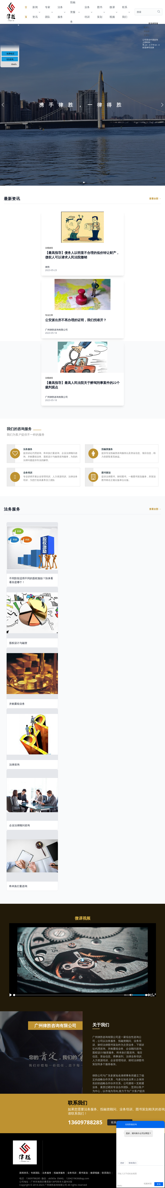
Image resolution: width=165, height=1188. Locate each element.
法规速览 (49, 247)
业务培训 (88, 12)
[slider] (70, 995)
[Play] (10, 994)
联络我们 (132, 1163)
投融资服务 (74, 11)
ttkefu (14, 64)
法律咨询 (14, 764)
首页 (26, 12)
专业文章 (49, 315)
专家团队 (48, 12)
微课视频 (113, 12)
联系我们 (126, 12)
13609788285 (85, 1122)
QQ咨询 (9, 59)
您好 (122, 1163)
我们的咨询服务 (19, 428)
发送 (159, 1184)
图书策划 (101, 12)
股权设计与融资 (18, 643)
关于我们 (100, 1025)
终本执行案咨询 (18, 886)
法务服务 (61, 12)
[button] (78, 182)
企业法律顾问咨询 (19, 825)
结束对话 (148, 1184)
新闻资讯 (36, 12)
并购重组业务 (17, 703)
